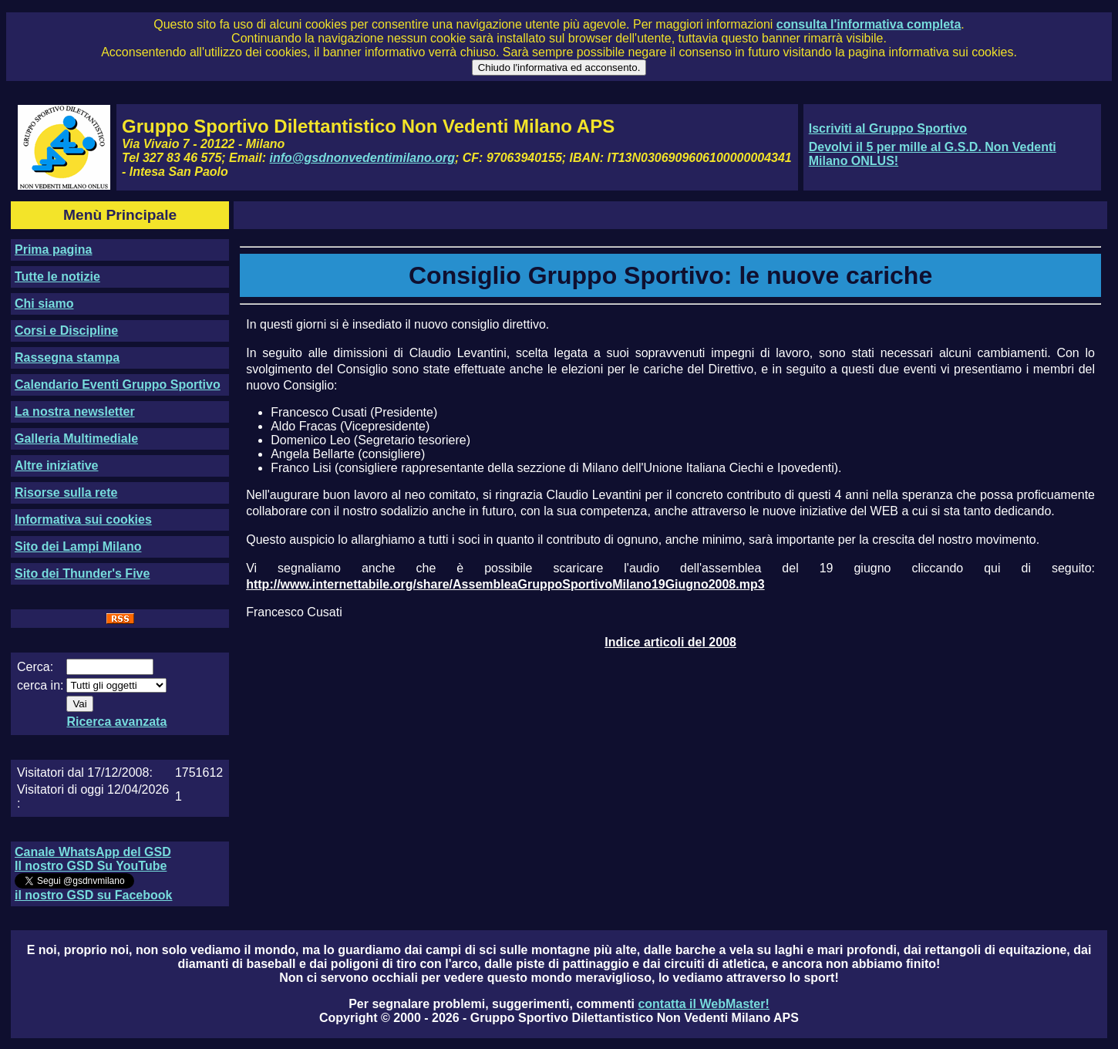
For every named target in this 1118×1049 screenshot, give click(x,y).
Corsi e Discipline (66, 330)
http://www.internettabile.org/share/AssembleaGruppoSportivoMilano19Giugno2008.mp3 (505, 584)
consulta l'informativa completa (868, 24)
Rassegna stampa (67, 357)
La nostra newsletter (75, 411)
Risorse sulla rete (66, 492)
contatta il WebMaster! (703, 1003)
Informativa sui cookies (83, 519)
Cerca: (35, 666)
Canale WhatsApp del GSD (93, 851)
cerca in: (40, 685)
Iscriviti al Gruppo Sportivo (888, 128)
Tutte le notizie (57, 276)
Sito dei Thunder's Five (82, 573)
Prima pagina (53, 249)
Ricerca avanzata (116, 721)
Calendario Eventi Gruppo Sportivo (118, 384)
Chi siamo (44, 303)
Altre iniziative (56, 465)
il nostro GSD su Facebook (93, 895)
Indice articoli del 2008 (670, 642)
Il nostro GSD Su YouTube (91, 865)
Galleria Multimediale (76, 438)
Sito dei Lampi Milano (78, 546)
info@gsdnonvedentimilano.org (362, 157)
